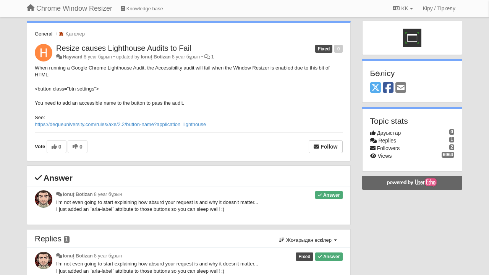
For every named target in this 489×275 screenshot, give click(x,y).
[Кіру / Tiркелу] (439, 8)
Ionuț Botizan (155, 57)
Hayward (72, 57)
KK (403, 8)
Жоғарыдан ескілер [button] (308, 240)
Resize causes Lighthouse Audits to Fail (123, 48)
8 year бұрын (108, 194)
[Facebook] (388, 88)
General (43, 34)
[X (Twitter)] (375, 88)
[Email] (400, 88)
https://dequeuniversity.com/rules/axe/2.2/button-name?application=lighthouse (120, 124)
